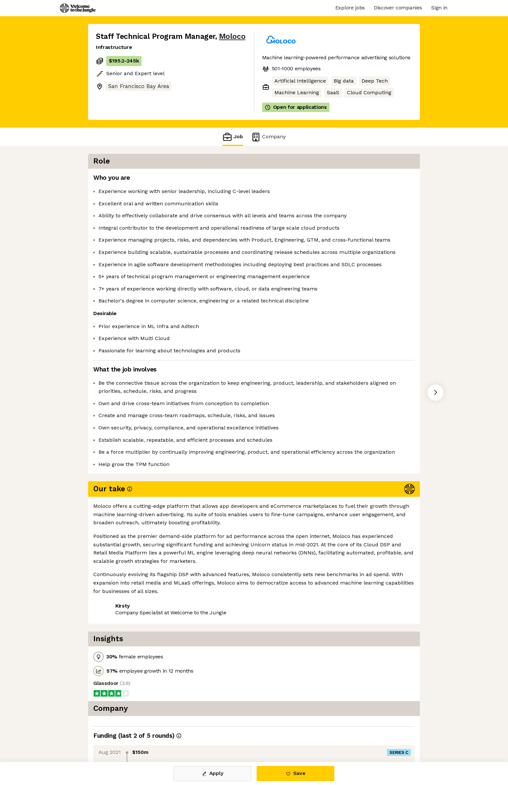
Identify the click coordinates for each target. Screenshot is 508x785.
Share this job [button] (113, 630)
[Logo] (78, 8)
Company (268, 136)
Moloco (232, 36)
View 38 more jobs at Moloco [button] (177, 630)
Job (232, 136)
